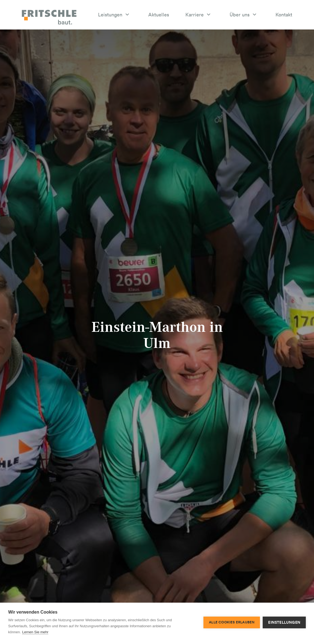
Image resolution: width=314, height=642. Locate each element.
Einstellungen (284, 622)
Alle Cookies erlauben (231, 622)
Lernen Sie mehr (35, 632)
